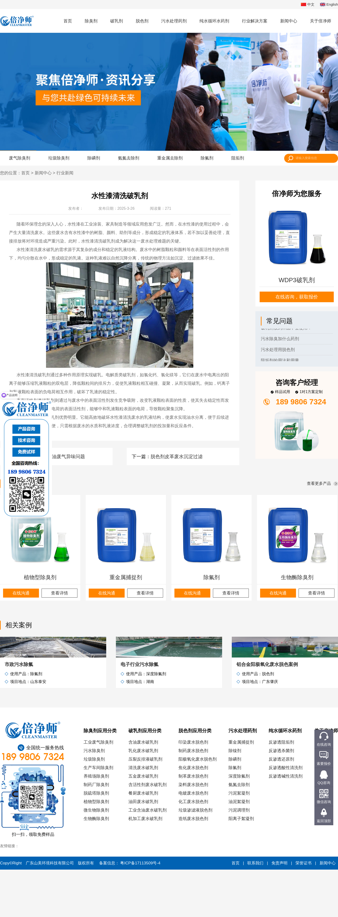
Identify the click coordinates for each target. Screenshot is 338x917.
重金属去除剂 (170, 158)
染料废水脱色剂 (193, 832)
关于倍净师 (320, 21)
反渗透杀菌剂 (281, 798)
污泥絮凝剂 (239, 840)
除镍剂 (234, 798)
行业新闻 (64, 173)
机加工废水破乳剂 (145, 866)
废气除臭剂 (19, 158)
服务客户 (322, 832)
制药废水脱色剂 (193, 798)
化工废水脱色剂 (193, 849)
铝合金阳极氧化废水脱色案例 (267, 711)
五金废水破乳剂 (143, 823)
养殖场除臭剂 (96, 823)
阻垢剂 (237, 158)
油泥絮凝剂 (239, 849)
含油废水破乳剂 (143, 789)
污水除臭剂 (94, 798)
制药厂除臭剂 (96, 832)
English (329, 4)
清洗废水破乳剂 (143, 815)
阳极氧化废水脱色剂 (197, 806)
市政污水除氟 (19, 711)
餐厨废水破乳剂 (143, 840)
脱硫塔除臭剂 (96, 840)
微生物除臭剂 (96, 857)
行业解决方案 (254, 21)
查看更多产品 (319, 483)
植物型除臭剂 (40, 577)
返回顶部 (324, 821)
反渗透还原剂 (281, 806)
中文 (307, 4)
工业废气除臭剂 (98, 789)
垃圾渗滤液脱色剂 (195, 857)
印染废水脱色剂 (193, 789)
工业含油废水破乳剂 (147, 857)
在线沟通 (21, 593)
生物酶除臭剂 (297, 577)
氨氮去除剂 (128, 158)
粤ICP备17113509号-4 (140, 910)
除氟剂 (207, 158)
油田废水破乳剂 (143, 849)
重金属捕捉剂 (126, 577)
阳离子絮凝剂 (241, 866)
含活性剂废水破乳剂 (147, 832)
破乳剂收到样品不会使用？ (286, 329)
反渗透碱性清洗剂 (286, 823)
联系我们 (322, 840)
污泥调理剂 (239, 857)
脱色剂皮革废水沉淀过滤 (177, 456)
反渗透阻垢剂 (281, 789)
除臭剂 (91, 21)
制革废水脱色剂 (193, 823)
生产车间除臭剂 (98, 815)
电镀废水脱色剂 (193, 840)
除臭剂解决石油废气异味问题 (54, 456)
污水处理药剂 (174, 21)
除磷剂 (93, 158)
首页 (67, 21)
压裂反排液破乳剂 (145, 806)
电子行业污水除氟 (139, 711)
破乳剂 (116, 21)
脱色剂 (142, 21)
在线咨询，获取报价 (296, 296)
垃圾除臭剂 (58, 158)
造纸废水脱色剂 (193, 866)
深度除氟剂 (239, 823)
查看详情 (59, 593)
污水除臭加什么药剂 (280, 339)
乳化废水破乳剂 (143, 798)
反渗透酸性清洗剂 (286, 815)
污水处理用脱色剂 (278, 350)
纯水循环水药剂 (214, 21)
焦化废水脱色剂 (193, 815)
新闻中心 (288, 21)
